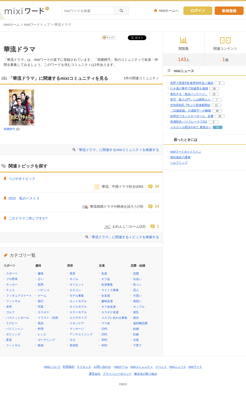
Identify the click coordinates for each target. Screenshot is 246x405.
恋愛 (136, 273)
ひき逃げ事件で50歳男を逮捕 (189, 88)
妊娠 (136, 334)
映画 (41, 345)
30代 (104, 340)
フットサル (13, 301)
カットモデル (78, 301)
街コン (137, 284)
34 (157, 186)
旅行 (41, 301)
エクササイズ (78, 317)
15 (214, 94)
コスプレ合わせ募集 (114, 317)
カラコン (75, 290)
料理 (41, 328)
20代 (104, 334)
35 (214, 88)
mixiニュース (177, 366)
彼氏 (136, 312)
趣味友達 (107, 301)
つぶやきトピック (21, 179)
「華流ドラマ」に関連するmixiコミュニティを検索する (117, 150)
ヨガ (72, 340)
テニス (10, 290)
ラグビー (12, 323)
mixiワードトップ (37, 24)
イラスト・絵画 (48, 317)
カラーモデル (78, 312)
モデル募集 (77, 295)
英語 (41, 323)
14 (157, 206)
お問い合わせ (102, 366)
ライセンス (84, 366)
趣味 (41, 273)
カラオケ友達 (110, 312)
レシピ (42, 334)
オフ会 (105, 279)
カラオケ (43, 312)
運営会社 (94, 373)
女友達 (105, 295)
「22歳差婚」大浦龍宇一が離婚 (190, 110)
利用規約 (68, 366)
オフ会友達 (108, 306)
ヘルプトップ (179, 162)
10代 (104, 328)
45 (219, 116)
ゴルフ (10, 312)
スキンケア (77, 323)
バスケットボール (17, 317)
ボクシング (13, 334)
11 (216, 105)
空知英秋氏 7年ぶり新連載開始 (190, 105)
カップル (139, 306)
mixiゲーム (121, 366)
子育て (137, 345)
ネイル (74, 279)
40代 (104, 345)
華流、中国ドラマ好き (119, 186)
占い (41, 279)
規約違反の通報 (180, 157)
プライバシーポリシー (117, 373)
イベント (161, 366)
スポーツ (12, 273)
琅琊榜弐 (9, 129)
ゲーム (42, 295)
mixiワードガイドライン (185, 151)
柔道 (9, 340)
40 (217, 111)
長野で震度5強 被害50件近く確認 (191, 83)
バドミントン (14, 328)
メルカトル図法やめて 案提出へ (190, 127)
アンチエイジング (81, 334)
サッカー (12, 284)
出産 (136, 340)
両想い (137, 301)
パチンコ (43, 290)
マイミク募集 (110, 290)
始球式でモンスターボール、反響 (192, 116)
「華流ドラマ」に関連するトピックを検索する (123, 237)
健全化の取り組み (145, 373)
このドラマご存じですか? (27, 218)
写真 (41, 306)
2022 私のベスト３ (23, 198)
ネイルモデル (78, 306)
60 (217, 127)
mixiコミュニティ (141, 366)
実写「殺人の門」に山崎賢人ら (190, 99)
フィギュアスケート (19, 295)
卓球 (9, 306)
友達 (104, 273)
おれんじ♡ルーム (125, 226)
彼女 (136, 317)
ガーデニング (46, 340)
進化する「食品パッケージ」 (189, 94)
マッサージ (77, 328)
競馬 (41, 284)
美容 (72, 273)
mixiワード (195, 366)
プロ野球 (12, 279)
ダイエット (77, 284)
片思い (137, 295)
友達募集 (107, 284)
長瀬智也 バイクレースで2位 (188, 121)
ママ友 (105, 323)
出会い (137, 279)
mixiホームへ (169, 10)
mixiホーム (12, 24)
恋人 (136, 290)
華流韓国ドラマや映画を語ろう (113, 206)
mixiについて (52, 366)
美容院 (74, 345)
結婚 (136, 328)
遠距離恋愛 (140, 323)
